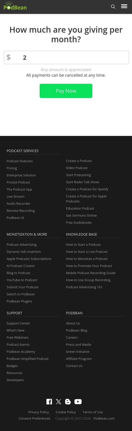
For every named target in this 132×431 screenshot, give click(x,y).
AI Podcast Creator (21, 265)
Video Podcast (77, 168)
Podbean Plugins (19, 301)
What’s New (15, 330)
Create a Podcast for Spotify (87, 189)
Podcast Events (18, 344)
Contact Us (74, 365)
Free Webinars (18, 337)
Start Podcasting (78, 175)
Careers (72, 337)
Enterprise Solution (21, 175)
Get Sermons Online (81, 215)
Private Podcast (18, 182)
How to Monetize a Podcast (87, 258)
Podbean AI (15, 217)
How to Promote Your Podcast (89, 265)
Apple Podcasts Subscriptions (29, 258)
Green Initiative (77, 351)
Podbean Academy (21, 351)
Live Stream (15, 196)
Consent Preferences (34, 418)
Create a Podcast (79, 160)
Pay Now (66, 90)
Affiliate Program (79, 358)
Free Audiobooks (79, 222)
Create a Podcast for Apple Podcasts (86, 198)
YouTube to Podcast (22, 280)
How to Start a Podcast (83, 244)
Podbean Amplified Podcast (27, 358)
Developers (15, 380)
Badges (12, 365)
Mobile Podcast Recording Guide (91, 273)
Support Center (18, 323)
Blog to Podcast (18, 273)
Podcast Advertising (22, 244)
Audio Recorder (18, 203)
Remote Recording (21, 210)
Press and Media (78, 344)
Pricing (12, 168)
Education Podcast (80, 208)
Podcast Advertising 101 (84, 287)
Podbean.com (104, 418)
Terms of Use (93, 412)
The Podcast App (19, 189)
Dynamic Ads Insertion (24, 251)
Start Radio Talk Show (82, 182)
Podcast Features (20, 161)
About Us (73, 323)
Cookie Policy (66, 412)
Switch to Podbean (21, 294)
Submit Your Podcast (22, 287)
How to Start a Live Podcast (87, 251)
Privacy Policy (38, 412)
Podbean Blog (76, 330)
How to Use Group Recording (88, 280)
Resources (14, 373)
